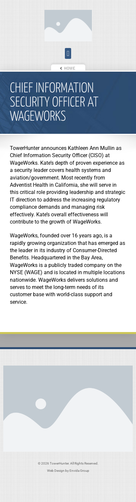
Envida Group (79, 470)
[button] (68, 53)
